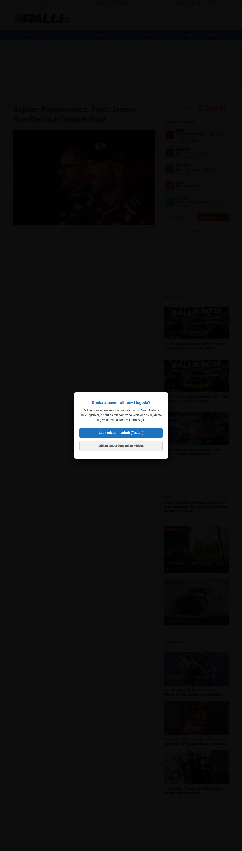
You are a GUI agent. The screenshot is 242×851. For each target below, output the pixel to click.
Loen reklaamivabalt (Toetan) (121, 433)
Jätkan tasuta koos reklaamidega (121, 446)
